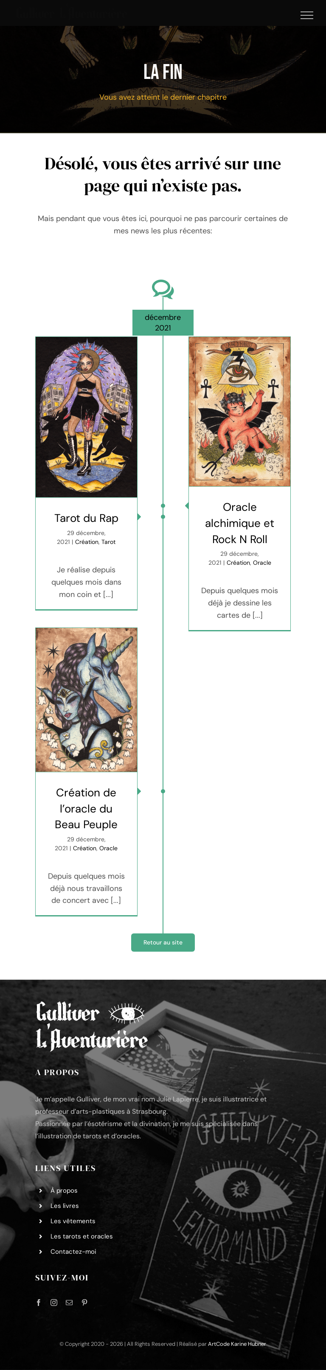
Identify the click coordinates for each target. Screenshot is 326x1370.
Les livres (65, 1206)
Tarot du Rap (86, 518)
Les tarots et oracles (82, 1236)
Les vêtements (73, 1221)
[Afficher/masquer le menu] (307, 15)
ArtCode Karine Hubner (237, 1344)
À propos (64, 1190)
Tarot (108, 542)
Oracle (262, 562)
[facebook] (38, 1302)
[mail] (69, 1302)
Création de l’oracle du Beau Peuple (86, 808)
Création (86, 542)
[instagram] (54, 1302)
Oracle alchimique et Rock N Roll (239, 523)
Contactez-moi (73, 1251)
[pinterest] (84, 1302)
